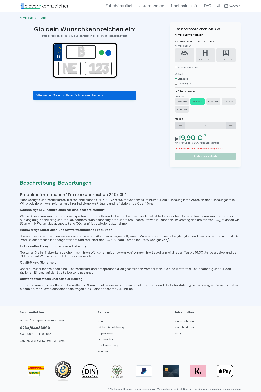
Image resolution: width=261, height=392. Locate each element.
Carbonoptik (184, 83)
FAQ (178, 333)
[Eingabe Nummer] (98, 68)
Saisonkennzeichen (188, 67)
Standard (183, 78)
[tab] (37, 182)
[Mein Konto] (218, 5)
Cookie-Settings (108, 345)
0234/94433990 (35, 328)
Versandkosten (165, 388)
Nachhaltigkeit (184, 327)
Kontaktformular (53, 341)
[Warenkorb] (232, 5)
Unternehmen (184, 321)
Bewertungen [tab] (74, 182)
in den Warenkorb (205, 156)
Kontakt (103, 351)
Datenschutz (106, 339)
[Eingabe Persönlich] (69, 68)
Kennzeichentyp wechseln (189, 34)
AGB (100, 321)
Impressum (105, 333)
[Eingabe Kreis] (81, 52)
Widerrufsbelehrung (111, 327)
